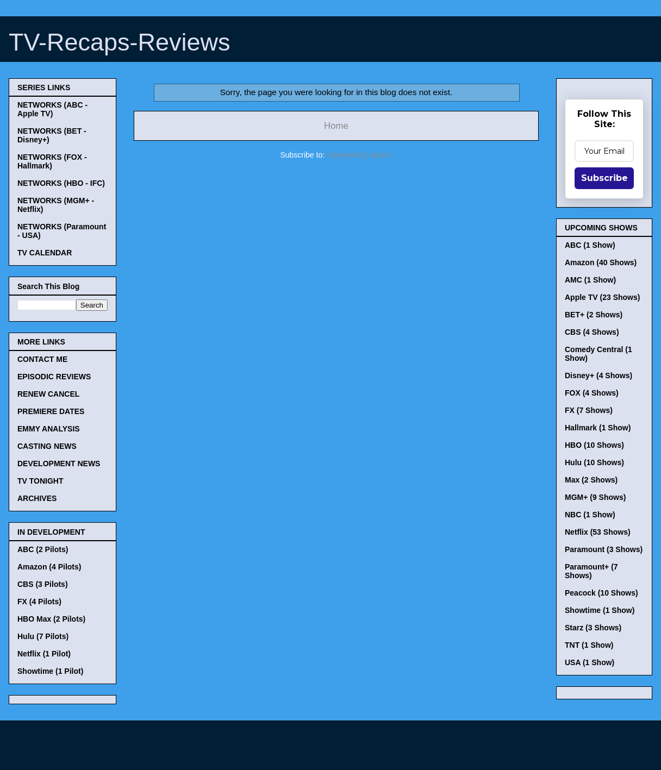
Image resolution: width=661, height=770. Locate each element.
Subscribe (604, 178)
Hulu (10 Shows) (594, 462)
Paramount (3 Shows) (604, 549)
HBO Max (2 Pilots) (51, 619)
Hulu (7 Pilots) (42, 636)
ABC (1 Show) (590, 245)
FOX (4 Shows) (592, 393)
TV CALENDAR (44, 252)
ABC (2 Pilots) (42, 549)
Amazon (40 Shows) (601, 262)
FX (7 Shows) (589, 410)
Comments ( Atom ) (359, 155)
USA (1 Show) (589, 662)
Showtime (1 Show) (599, 610)
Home (336, 126)
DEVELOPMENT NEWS (58, 463)
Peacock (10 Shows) (601, 593)
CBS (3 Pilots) (42, 584)
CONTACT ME (42, 359)
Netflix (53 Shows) (598, 532)
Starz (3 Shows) (593, 627)
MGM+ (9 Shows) (595, 497)
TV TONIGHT (40, 481)
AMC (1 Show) (590, 280)
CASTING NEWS (47, 446)
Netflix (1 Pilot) (44, 653)
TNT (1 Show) (589, 645)
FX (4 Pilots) (39, 601)
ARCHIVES (37, 498)
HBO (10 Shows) (594, 445)
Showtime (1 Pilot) (50, 671)
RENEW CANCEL (48, 394)
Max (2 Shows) (591, 479)
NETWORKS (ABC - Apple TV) (52, 109)
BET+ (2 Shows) (593, 314)
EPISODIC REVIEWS (54, 376)
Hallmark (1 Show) (598, 427)
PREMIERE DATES (50, 411)
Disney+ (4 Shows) (598, 375)
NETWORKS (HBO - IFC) (61, 183)
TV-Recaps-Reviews (119, 42)
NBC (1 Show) (590, 514)
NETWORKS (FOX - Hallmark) (52, 161)
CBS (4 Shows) (592, 332)
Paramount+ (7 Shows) (591, 571)
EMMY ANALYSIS (48, 428)
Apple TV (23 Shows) (602, 297)
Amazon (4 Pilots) (49, 566)
